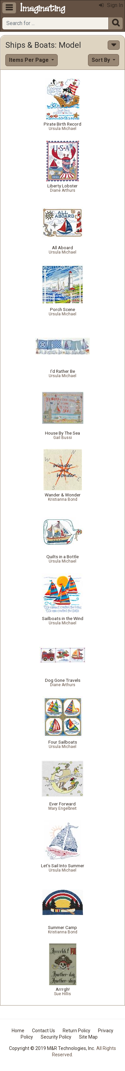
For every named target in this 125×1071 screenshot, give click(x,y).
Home (18, 1030)
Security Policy (56, 1037)
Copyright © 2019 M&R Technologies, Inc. (52, 1048)
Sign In (111, 5)
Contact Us (43, 1030)
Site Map (88, 1037)
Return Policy (76, 1030)
